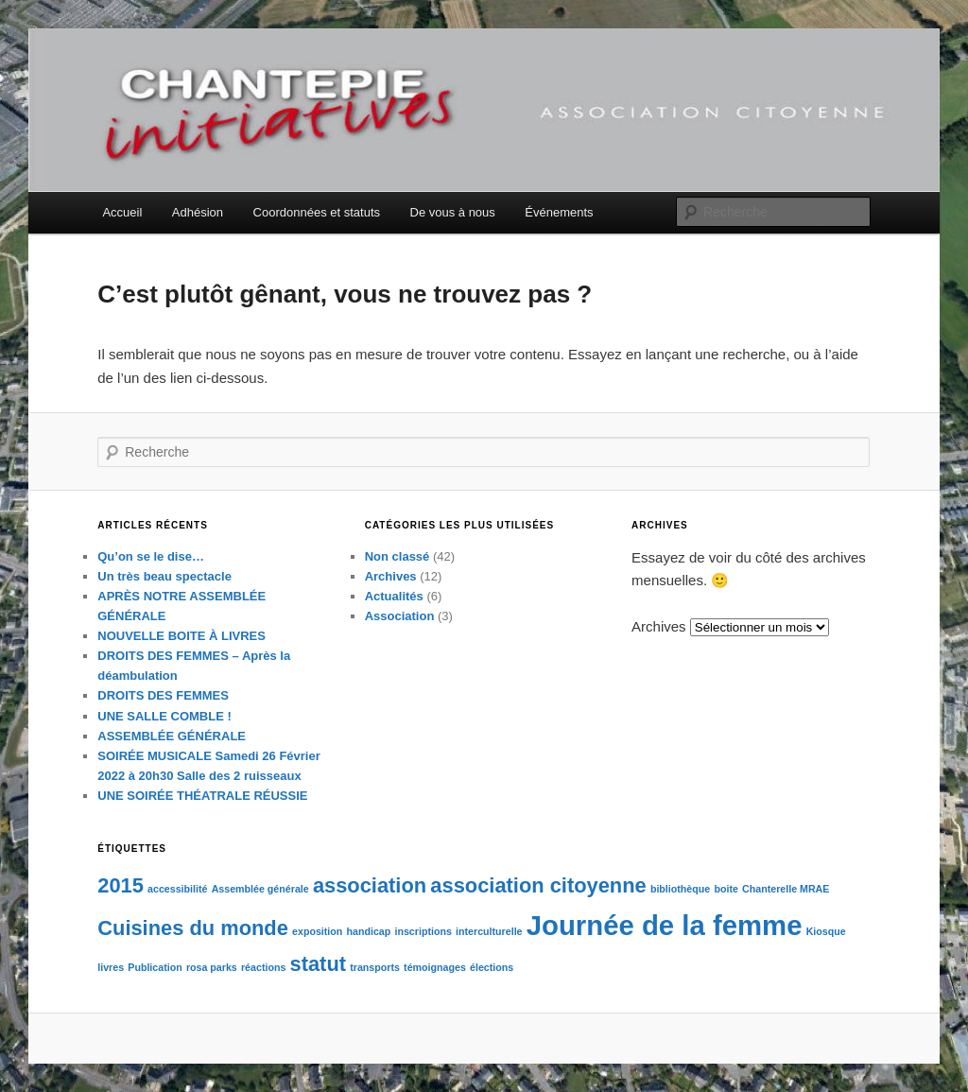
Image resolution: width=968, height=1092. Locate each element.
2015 (120, 885)
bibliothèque (680, 888)
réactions (263, 967)
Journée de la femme (665, 925)
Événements (559, 212)
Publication (155, 967)
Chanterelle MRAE (785, 888)
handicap (369, 931)
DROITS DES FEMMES (163, 695)
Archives (391, 576)
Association (400, 616)
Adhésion (197, 212)
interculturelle (489, 931)
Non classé (397, 556)
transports (375, 967)
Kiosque (826, 931)
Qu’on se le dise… (150, 556)
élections (491, 967)
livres (110, 967)
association (369, 885)
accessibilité (177, 888)
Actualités (394, 596)
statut (318, 964)
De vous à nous (452, 212)
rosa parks (211, 967)
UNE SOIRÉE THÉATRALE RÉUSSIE (202, 796)
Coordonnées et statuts (316, 212)
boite (725, 888)
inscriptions (422, 931)
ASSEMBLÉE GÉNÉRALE (171, 736)
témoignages (435, 967)
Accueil (122, 212)
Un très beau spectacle (164, 576)
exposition (317, 931)
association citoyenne (538, 885)
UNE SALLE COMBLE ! (164, 716)
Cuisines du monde (192, 928)
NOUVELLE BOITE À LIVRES (181, 636)
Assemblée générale (260, 888)
